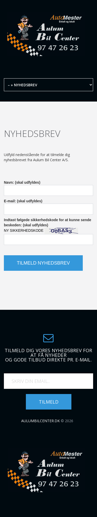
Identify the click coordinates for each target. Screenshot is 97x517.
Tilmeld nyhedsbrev (43, 263)
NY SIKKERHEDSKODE (23, 230)
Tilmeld (48, 402)
